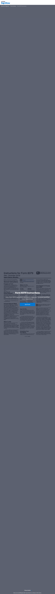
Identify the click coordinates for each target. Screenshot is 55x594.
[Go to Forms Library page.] (13, 6)
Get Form (27, 304)
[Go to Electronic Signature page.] (5, 6)
